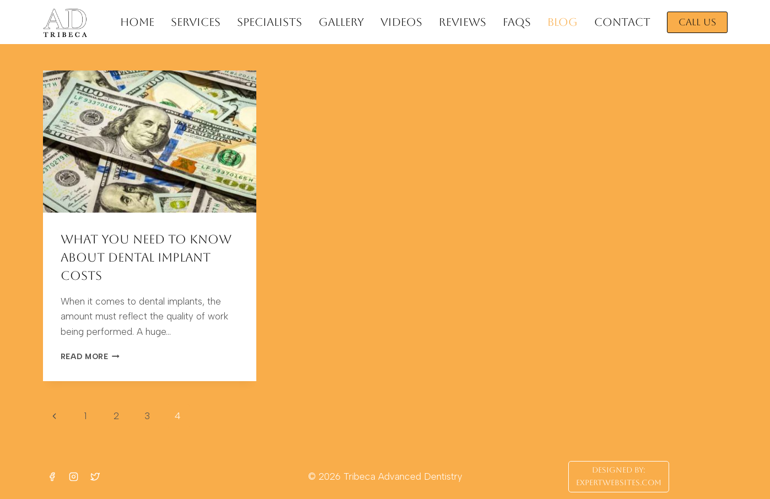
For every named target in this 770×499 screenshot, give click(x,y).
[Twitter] (95, 476)
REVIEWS (462, 22)
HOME (137, 22)
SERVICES (195, 22)
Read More (90, 356)
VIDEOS (401, 22)
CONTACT (622, 22)
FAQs (517, 22)
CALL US (697, 22)
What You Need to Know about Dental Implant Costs (146, 257)
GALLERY (341, 22)
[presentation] (149, 141)
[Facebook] (52, 476)
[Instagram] (73, 476)
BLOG (562, 22)
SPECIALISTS (269, 22)
